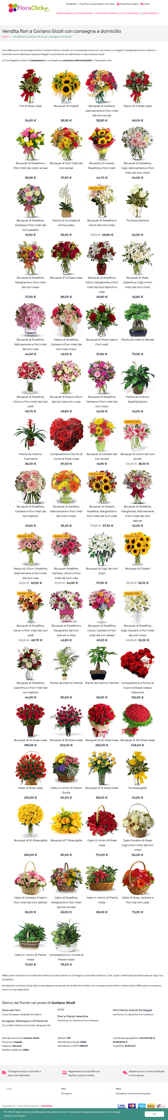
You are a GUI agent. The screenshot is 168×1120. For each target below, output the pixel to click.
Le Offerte (84, 14)
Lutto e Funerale (146, 14)
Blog (118, 1097)
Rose (98, 14)
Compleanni (66, 14)
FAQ (63, 1097)
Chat (145, 4)
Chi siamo (66, 1102)
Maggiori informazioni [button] (14, 1116)
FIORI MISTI (113, 14)
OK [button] (154, 1114)
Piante (127, 14)
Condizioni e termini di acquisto (133, 1102)
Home (5, 45)
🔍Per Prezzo (107, 21)
